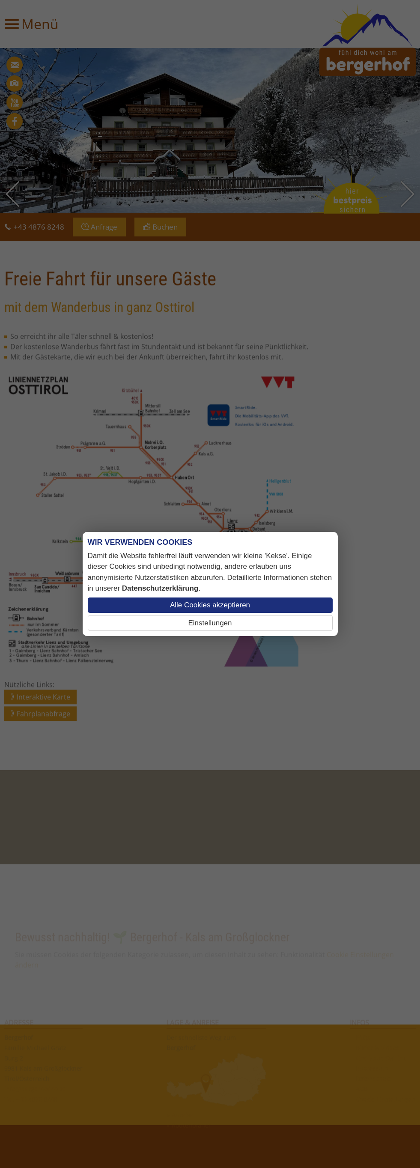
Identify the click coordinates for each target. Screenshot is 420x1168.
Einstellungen (210, 623)
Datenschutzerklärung (160, 588)
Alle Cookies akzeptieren (210, 605)
